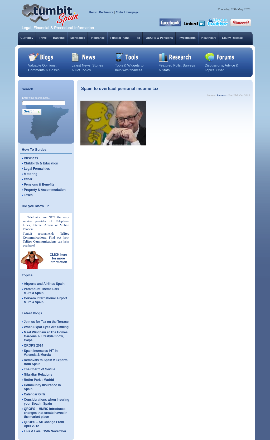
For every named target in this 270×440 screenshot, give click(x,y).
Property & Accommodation (45, 190)
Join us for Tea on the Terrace (46, 322)
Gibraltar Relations (38, 374)
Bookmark (106, 12)
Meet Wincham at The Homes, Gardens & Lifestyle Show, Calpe (46, 336)
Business (31, 158)
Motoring (30, 174)
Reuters (221, 95)
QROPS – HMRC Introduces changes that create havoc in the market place (46, 413)
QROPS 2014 (33, 345)
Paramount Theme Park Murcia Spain (41, 291)
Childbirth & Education (41, 163)
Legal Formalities (37, 169)
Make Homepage (127, 12)
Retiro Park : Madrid (39, 380)
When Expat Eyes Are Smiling (46, 327)
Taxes (28, 195)
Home (93, 12)
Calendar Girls (35, 394)
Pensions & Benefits (39, 184)
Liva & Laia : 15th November (45, 431)
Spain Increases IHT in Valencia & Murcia (41, 353)
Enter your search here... (36, 97)
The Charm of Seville (39, 369)
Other (28, 179)
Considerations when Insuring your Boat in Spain (46, 401)
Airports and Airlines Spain (44, 284)
